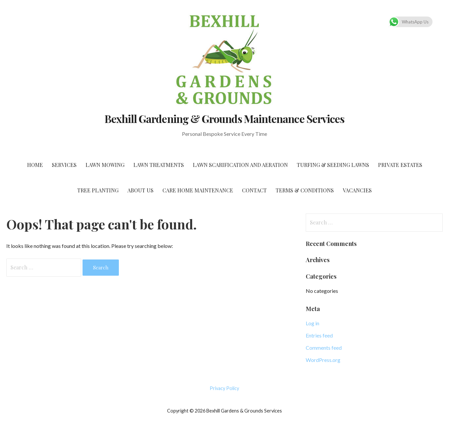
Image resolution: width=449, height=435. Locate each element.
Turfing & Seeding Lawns (333, 164)
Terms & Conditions (305, 190)
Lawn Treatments (158, 164)
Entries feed (319, 335)
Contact (254, 190)
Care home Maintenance (197, 190)
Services (64, 164)
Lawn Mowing (105, 164)
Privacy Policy (224, 388)
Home (35, 164)
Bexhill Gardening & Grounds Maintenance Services (224, 118)
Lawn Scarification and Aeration (240, 164)
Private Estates (400, 164)
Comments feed (324, 347)
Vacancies (357, 190)
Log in (312, 323)
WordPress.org (323, 360)
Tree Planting (98, 190)
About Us (140, 190)
